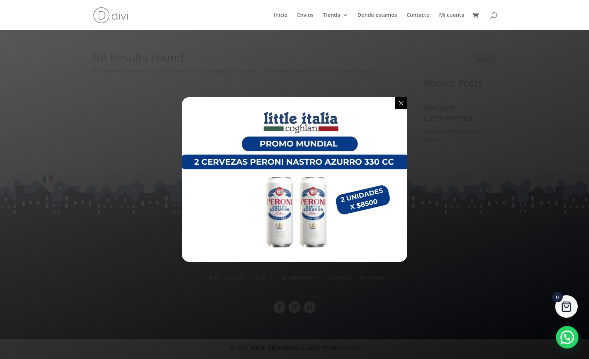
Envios (305, 15)
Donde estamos (377, 15)
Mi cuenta (451, 15)
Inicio (280, 15)
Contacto (417, 15)
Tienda (331, 15)
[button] (567, 337)
